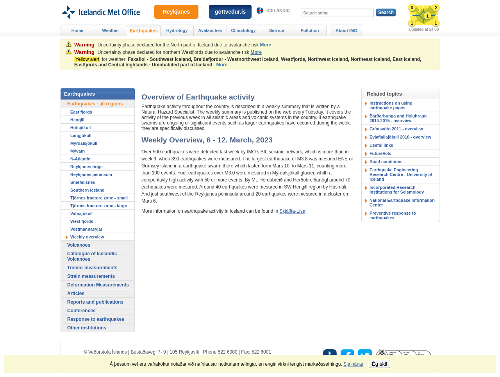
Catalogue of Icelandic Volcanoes (92, 256)
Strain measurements (91, 276)
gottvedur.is (230, 12)
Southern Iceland (87, 190)
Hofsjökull (80, 127)
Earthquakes (144, 31)
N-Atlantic (80, 158)
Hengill (77, 119)
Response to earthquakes (95, 319)
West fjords (81, 221)
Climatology (243, 30)
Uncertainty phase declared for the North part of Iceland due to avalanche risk (178, 45)
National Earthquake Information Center (402, 202)
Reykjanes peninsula (91, 174)
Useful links (381, 145)
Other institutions (86, 328)
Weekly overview (87, 237)
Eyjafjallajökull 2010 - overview (400, 137)
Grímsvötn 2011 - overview (396, 128)
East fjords (81, 112)
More (265, 45)
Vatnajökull (81, 213)
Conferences (81, 310)
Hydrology (177, 30)
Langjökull (80, 135)
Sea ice (276, 30)
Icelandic (278, 10)
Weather (110, 30)
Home (77, 30)
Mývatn (77, 151)
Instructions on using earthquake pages (391, 105)
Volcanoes (78, 245)
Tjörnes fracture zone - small (99, 198)
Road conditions (386, 161)
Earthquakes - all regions (95, 104)
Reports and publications (95, 302)
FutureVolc (380, 153)
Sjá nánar (353, 364)
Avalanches (210, 30)
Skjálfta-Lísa (292, 211)
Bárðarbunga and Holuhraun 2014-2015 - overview (398, 118)
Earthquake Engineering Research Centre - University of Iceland (401, 174)
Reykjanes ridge (86, 166)
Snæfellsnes (82, 182)
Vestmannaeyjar (86, 229)
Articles (75, 293)
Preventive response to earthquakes (393, 215)
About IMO (346, 30)
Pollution (309, 30)
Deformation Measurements (98, 285)
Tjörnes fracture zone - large (98, 205)
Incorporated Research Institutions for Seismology (397, 189)
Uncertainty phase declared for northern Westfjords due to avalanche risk (173, 52)
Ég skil (379, 364)
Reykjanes (176, 12)
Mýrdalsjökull (83, 143)
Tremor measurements (92, 267)
